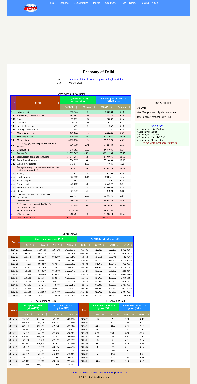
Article (156, 3)
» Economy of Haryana (148, 134)
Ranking (145, 3)
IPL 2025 (141, 107)
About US (76, 372)
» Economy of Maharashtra (150, 140)
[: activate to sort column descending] (13, 103)
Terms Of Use (90, 372)
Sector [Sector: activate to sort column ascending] (38, 103)
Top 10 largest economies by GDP (154, 117)
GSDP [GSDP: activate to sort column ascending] (28, 245)
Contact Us (121, 372)
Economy (65, 3)
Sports (133, 3)
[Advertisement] (98, 40)
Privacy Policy (106, 372)
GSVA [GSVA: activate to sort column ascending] (42, 245)
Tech (123, 3)
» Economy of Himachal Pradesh (152, 137)
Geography (111, 3)
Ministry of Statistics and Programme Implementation (96, 79)
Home (52, 3)
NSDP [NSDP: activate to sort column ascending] (56, 245)
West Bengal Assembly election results (156, 112)
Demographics (82, 3)
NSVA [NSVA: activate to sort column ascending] (70, 245)
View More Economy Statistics (160, 142)
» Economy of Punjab (147, 131)
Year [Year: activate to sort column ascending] (14, 242)
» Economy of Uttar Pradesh (150, 129)
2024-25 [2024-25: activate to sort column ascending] (69, 107)
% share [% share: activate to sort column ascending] (87, 107)
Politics (97, 3)
